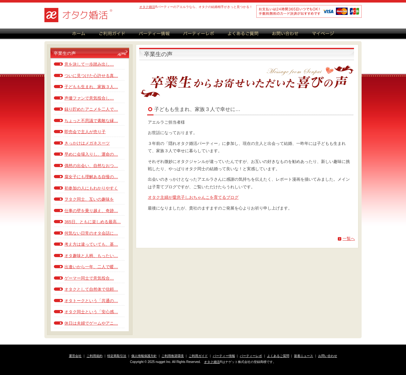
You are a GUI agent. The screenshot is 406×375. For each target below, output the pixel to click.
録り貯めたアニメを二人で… (91, 109)
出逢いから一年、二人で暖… (91, 266)
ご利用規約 (94, 356)
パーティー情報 (224, 356)
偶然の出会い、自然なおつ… (91, 165)
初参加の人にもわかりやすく (91, 188)
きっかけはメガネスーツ (87, 143)
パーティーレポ (251, 356)
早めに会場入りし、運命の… (91, 154)
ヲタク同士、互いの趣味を (89, 199)
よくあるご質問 (278, 356)
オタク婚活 (147, 7)
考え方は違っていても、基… (91, 244)
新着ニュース (303, 356)
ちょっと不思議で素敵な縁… (91, 120)
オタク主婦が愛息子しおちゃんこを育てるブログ (193, 197)
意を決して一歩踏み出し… (89, 64)
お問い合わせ (327, 356)
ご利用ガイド (198, 356)
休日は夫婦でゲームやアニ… (91, 323)
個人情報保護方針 (144, 356)
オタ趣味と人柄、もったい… (91, 255)
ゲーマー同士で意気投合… (89, 278)
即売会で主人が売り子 (85, 131)
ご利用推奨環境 (172, 356)
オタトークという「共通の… (91, 300)
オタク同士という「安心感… (91, 311)
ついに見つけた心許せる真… (91, 75)
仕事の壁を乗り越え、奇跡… (91, 210)
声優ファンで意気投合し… (89, 98)
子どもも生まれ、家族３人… (91, 86)
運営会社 (75, 356)
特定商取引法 (116, 356)
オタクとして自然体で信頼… (91, 289)
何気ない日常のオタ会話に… (91, 233)
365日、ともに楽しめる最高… (92, 221)
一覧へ (349, 238)
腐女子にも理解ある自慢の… (91, 176)
